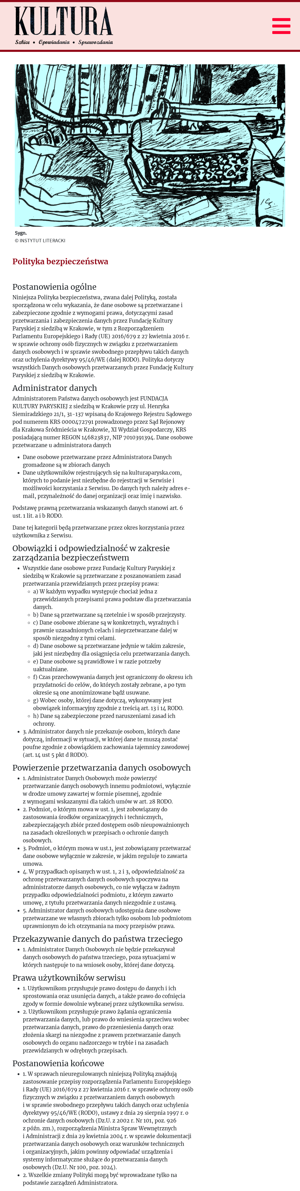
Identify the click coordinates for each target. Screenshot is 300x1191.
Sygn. (21, 233)
